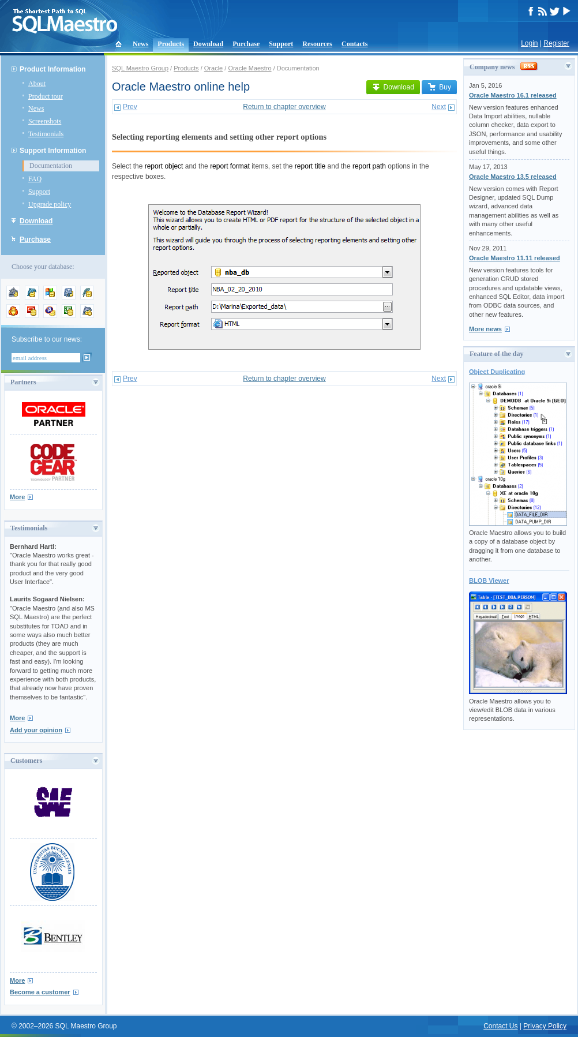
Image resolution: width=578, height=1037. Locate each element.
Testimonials (45, 134)
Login (529, 43)
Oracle (213, 68)
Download (208, 44)
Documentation (50, 166)
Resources (317, 44)
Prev (130, 107)
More (17, 496)
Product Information (53, 69)
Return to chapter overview (284, 107)
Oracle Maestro (249, 68)
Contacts (354, 44)
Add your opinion (36, 730)
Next (438, 107)
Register (556, 43)
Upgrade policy (49, 204)
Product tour (45, 96)
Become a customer (40, 992)
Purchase (246, 44)
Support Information (53, 151)
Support (281, 44)
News (140, 44)
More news (485, 328)
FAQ (35, 179)
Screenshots (44, 121)
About (37, 84)
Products (170, 44)
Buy (439, 87)
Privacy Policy (544, 1026)
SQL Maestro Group (140, 68)
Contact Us (500, 1026)
